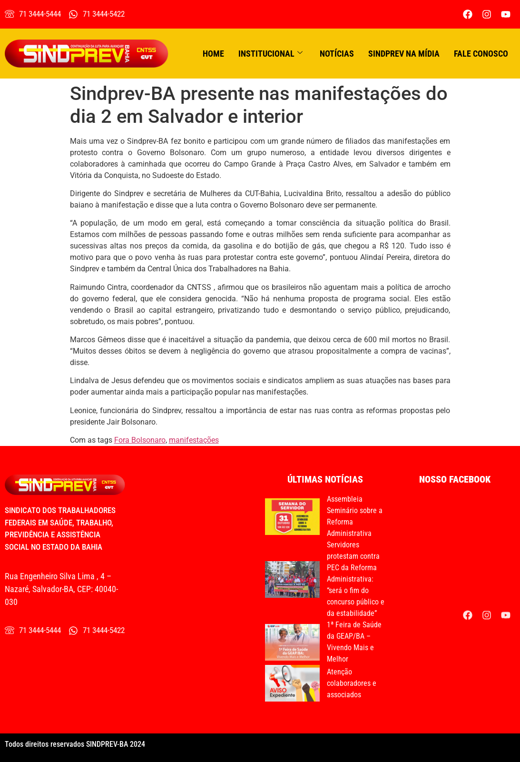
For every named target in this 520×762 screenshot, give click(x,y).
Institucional (270, 54)
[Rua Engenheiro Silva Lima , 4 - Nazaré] (195, 561)
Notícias (337, 54)
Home (213, 54)
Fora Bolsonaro (140, 440)
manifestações (194, 440)
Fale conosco (481, 54)
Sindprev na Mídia (404, 54)
